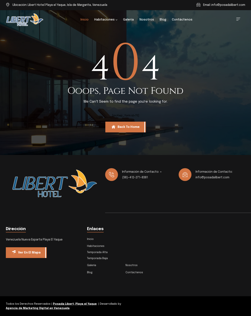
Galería (128, 19)
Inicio (84, 19)
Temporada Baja (97, 258)
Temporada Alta (97, 252)
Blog (163, 19)
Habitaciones (104, 19)
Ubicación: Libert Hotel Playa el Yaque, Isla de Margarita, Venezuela (59, 5)
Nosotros (146, 19)
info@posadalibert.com (228, 5)
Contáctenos (182, 19)
